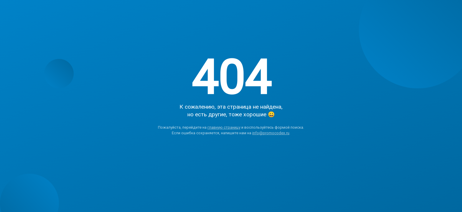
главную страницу (223, 127)
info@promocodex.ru (270, 133)
